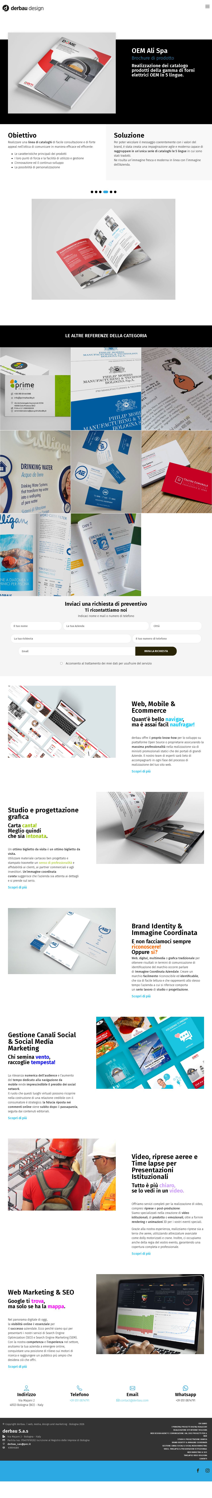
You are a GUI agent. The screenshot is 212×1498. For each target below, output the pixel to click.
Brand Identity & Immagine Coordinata (189, 1459)
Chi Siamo (202, 1440)
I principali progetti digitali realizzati (189, 1443)
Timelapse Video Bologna (195, 1472)
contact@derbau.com (132, 1400)
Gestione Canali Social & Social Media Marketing (184, 1462)
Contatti (203, 1475)
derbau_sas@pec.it (19, 1460)
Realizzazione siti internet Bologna (190, 1446)
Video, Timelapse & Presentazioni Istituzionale (185, 1465)
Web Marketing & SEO (197, 1468)
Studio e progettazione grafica (192, 1455)
